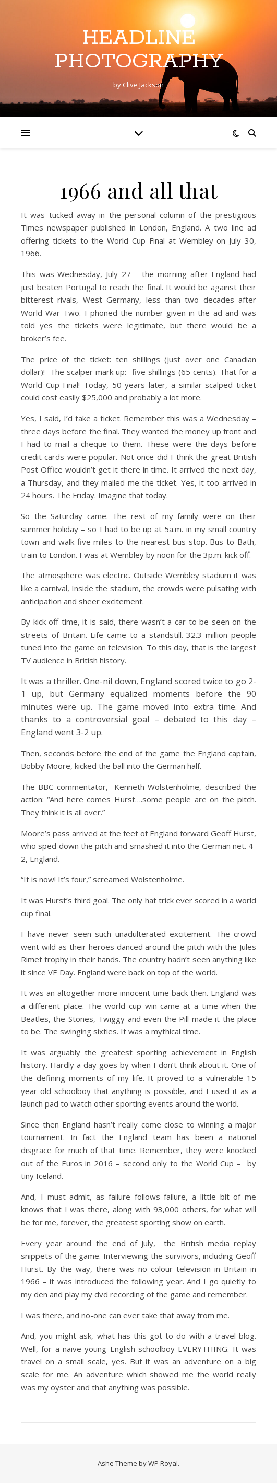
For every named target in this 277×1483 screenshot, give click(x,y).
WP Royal (163, 1463)
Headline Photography (138, 49)
